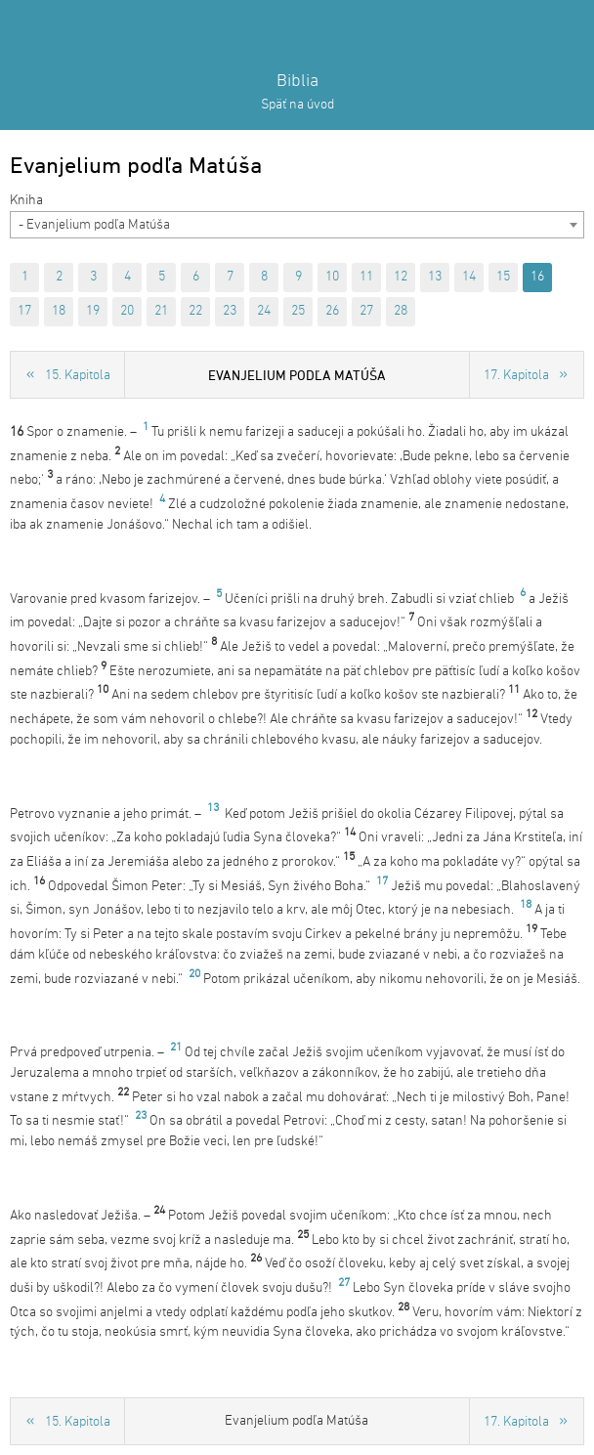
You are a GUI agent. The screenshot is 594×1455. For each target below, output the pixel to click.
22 (195, 311)
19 (93, 311)
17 (24, 311)
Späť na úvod (297, 105)
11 (366, 277)
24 (264, 311)
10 (332, 277)
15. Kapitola (77, 375)
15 (503, 277)
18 (58, 311)
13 (435, 277)
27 (366, 311)
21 (161, 311)
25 (298, 311)
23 (229, 311)
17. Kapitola (516, 375)
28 (400, 311)
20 (127, 311)
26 (332, 311)
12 (400, 277)
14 (469, 277)
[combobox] (297, 224)
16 (537, 277)
